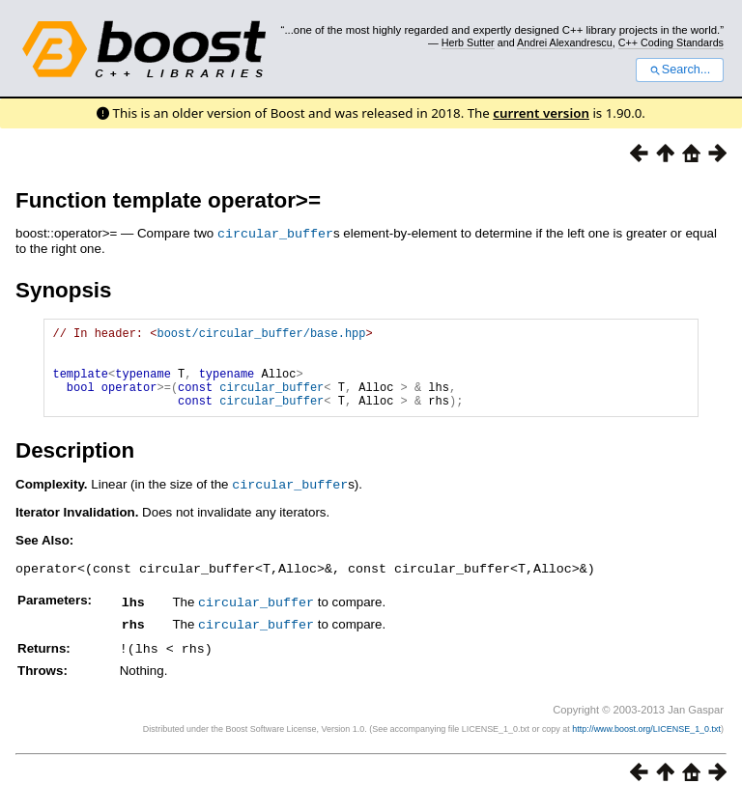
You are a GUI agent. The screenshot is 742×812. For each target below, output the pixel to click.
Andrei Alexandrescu (565, 42)
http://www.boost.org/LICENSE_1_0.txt (646, 740)
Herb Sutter (468, 42)
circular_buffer (275, 232)
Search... (679, 69)
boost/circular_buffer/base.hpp (261, 334)
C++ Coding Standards (671, 42)
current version (541, 113)
